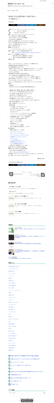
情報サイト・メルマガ (13, 302)
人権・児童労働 (12, 285)
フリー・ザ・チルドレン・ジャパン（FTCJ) (19, 135)
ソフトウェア (12, 311)
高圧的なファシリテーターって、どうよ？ (16, 362)
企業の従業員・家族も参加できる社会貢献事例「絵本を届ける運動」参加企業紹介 (28, 243)
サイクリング (12, 273)
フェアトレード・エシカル (14, 290)
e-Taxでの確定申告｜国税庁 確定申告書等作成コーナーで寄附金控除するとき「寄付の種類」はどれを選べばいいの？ (30, 251)
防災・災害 (11, 287)
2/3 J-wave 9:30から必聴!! (21, 203)
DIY (10, 321)
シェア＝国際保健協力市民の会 (16, 143)
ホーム (10, 10)
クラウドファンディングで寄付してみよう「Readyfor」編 (19, 365)
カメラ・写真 (12, 333)
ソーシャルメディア (13, 268)
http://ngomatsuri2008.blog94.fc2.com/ (20, 152)
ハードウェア (12, 304)
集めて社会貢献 (12, 345)
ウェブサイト (12, 297)
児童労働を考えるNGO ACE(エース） (17, 141)
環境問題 (11, 350)
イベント (11, 275)
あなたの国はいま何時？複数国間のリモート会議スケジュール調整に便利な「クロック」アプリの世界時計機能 (30, 237)
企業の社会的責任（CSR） (14, 266)
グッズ (11, 299)
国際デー (11, 316)
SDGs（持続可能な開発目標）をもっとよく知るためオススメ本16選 (19, 258)
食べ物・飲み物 (12, 338)
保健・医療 (11, 307)
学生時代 (11, 295)
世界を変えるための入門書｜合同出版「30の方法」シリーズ (20, 377)
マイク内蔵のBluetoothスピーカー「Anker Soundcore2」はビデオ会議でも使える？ (24, 359)
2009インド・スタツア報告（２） (21, 196)
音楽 (10, 328)
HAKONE (10, 368)
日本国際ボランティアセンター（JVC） (18, 136)
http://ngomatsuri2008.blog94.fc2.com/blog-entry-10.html (27, 52)
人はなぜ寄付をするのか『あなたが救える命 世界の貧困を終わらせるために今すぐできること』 (26, 371)
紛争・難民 (11, 309)
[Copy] (40, 25)
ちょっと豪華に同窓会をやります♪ (15, 374)
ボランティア (12, 343)
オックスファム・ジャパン (15, 131)
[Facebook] (22, 25)
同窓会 (10, 278)
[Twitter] (13, 25)
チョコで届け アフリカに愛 (14, 186)
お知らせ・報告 (15, 10)
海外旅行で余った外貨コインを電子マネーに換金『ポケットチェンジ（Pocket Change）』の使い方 (30, 229)
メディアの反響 (18, 211)
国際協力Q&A (12, 271)
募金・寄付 (11, 331)
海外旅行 (11, 340)
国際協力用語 (12, 323)
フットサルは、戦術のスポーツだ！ (15, 381)
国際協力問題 (12, 347)
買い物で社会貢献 (13, 335)
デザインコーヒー (12, 191)
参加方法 (11, 280)
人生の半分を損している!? (13, 384)
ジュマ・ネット (13, 138)
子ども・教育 (12, 283)
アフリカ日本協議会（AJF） (15, 140)
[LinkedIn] (31, 25)
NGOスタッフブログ (13, 319)
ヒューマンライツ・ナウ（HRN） (16, 133)
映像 (10, 292)
